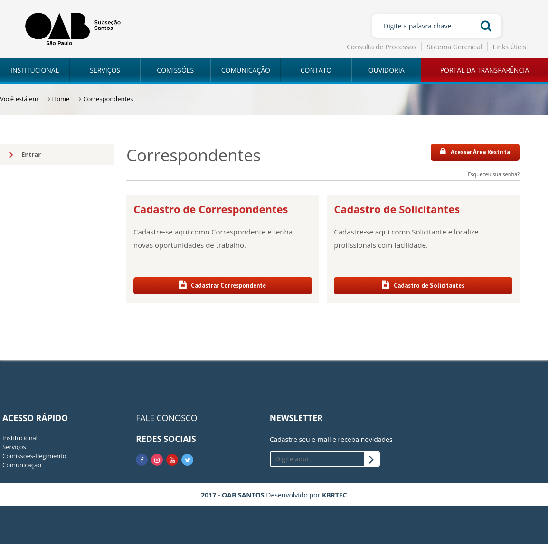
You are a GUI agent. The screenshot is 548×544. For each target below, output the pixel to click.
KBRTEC (334, 494)
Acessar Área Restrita (475, 151)
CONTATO (316, 70)
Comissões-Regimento (34, 455)
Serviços (14, 446)
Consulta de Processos (381, 46)
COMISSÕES (175, 70)
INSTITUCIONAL (34, 70)
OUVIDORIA (386, 70)
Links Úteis (509, 46)
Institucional (20, 437)
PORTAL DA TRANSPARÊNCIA (484, 70)
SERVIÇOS (105, 70)
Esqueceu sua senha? (494, 174)
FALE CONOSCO (166, 417)
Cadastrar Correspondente (222, 285)
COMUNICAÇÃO (245, 70)
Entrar (25, 154)
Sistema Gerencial (454, 46)
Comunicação (21, 464)
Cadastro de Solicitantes (423, 285)
